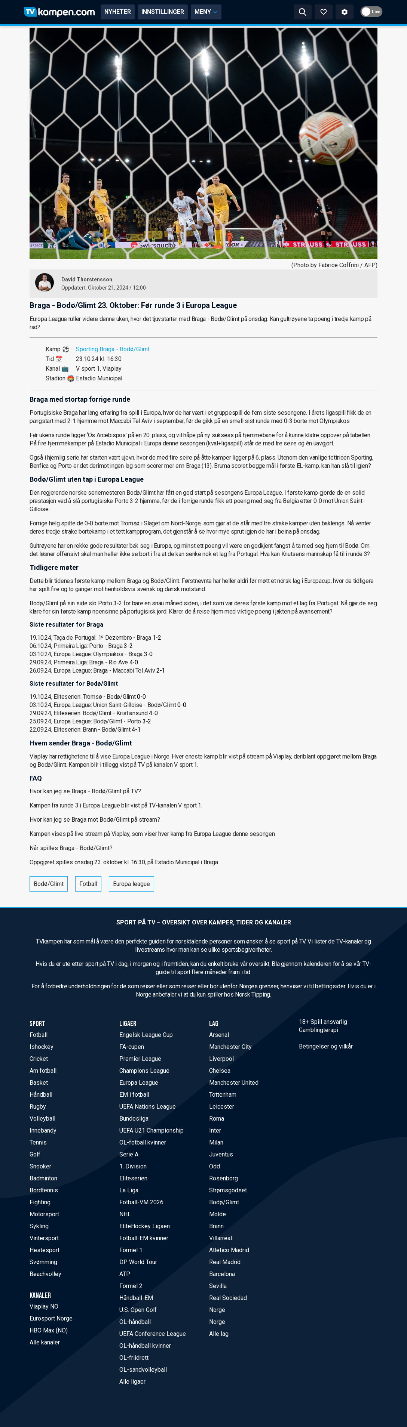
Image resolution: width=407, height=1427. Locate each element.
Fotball (88, 883)
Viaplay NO (44, 1306)
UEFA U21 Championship (151, 1130)
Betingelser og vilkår (326, 1046)
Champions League (144, 1070)
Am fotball (43, 1070)
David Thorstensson (86, 279)
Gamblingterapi (318, 1030)
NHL (125, 1214)
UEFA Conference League (152, 1333)
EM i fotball (134, 1094)
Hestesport (44, 1250)
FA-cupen (131, 1046)
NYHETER (117, 11)
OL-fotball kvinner (142, 1142)
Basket (39, 1082)
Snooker (40, 1166)
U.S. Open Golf (138, 1309)
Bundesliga (134, 1118)
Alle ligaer (132, 1381)
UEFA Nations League (147, 1106)
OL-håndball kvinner (145, 1345)
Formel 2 (131, 1285)
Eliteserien (133, 1178)
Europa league (131, 883)
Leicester (221, 1106)
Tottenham (222, 1094)
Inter (215, 1130)
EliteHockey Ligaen (144, 1226)
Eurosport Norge (51, 1318)
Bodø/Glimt (49, 883)
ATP (124, 1274)
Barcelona (222, 1274)
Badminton (43, 1178)
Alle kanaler (45, 1342)
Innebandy (43, 1130)
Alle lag (219, 1333)
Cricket (39, 1058)
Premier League (140, 1058)
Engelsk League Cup (146, 1034)
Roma (216, 1118)
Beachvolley (45, 1274)
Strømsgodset (228, 1190)
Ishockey (41, 1046)
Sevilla (218, 1285)
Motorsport (44, 1214)
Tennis (38, 1142)
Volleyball (42, 1118)
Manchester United (233, 1082)
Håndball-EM (136, 1297)
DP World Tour (138, 1262)
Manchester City (230, 1046)
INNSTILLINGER (162, 11)
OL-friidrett (134, 1357)
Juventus (221, 1154)
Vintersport (44, 1238)
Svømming (43, 1262)
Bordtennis (44, 1190)
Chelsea (219, 1070)
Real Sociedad (228, 1297)
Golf (35, 1154)
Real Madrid (225, 1262)
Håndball (41, 1094)
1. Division (133, 1166)
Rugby (38, 1106)
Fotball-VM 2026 (141, 1202)
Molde (217, 1214)
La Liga (128, 1190)
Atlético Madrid (229, 1250)
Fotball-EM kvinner (143, 1238)
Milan (216, 1142)
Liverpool (221, 1058)
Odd (214, 1166)
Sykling (39, 1226)
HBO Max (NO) (49, 1330)
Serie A (128, 1154)
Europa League (138, 1082)
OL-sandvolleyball (143, 1369)
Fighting (40, 1202)
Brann (216, 1226)
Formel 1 (131, 1250)
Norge (217, 1309)
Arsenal (219, 1034)
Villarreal (220, 1238)
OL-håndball (135, 1321)
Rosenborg (223, 1178)
